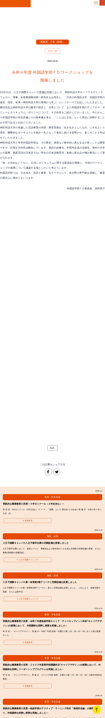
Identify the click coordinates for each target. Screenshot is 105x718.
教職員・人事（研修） (52, 41)
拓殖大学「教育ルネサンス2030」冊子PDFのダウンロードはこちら (51, 681)
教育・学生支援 (17, 641)
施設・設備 (87, 641)
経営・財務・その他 (17, 649)
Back (52, 247)
